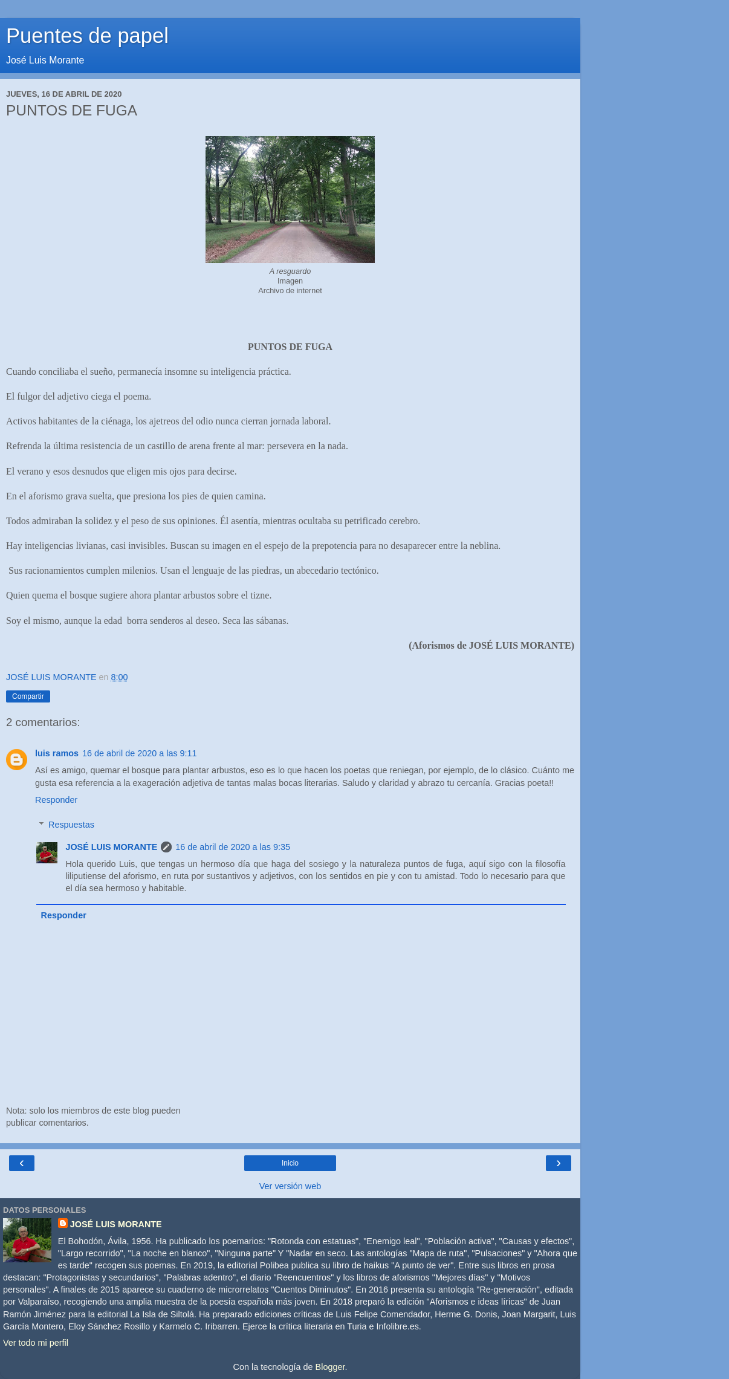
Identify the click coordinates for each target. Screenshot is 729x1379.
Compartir (28, 696)
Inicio (290, 1163)
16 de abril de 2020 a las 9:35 (232, 847)
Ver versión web (290, 1186)
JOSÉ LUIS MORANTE (111, 847)
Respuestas (71, 824)
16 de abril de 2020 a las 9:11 (139, 753)
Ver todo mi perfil (35, 1343)
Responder (56, 800)
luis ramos (57, 753)
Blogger (330, 1367)
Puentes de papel (87, 35)
